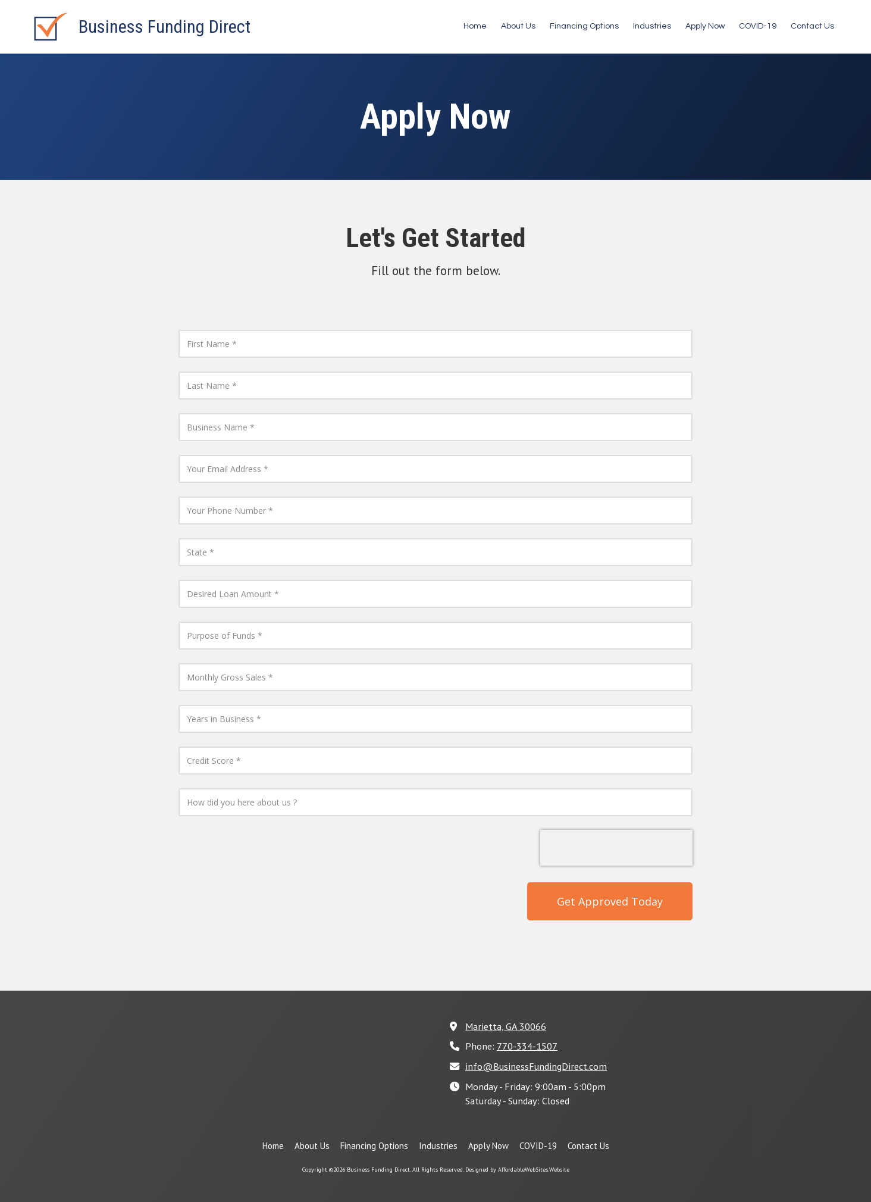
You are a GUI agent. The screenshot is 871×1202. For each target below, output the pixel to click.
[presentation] (616, 848)
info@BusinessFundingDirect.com (536, 1066)
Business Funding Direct (164, 26)
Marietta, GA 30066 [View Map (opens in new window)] (505, 1026)
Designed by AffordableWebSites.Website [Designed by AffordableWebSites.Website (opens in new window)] (517, 1169)
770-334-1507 (527, 1045)
